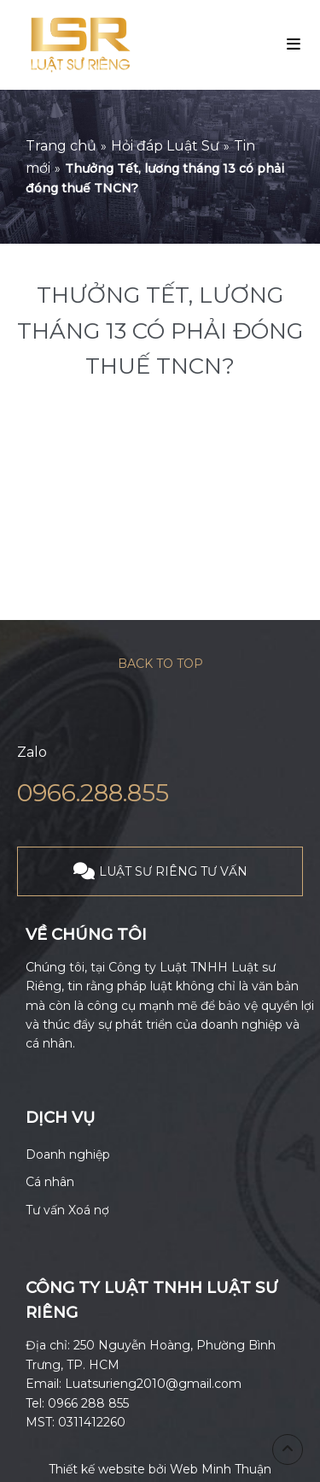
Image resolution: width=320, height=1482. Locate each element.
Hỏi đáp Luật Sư (165, 146)
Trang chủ (61, 146)
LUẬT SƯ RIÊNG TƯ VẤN (173, 871)
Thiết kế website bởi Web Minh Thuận (160, 1469)
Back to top (160, 663)
